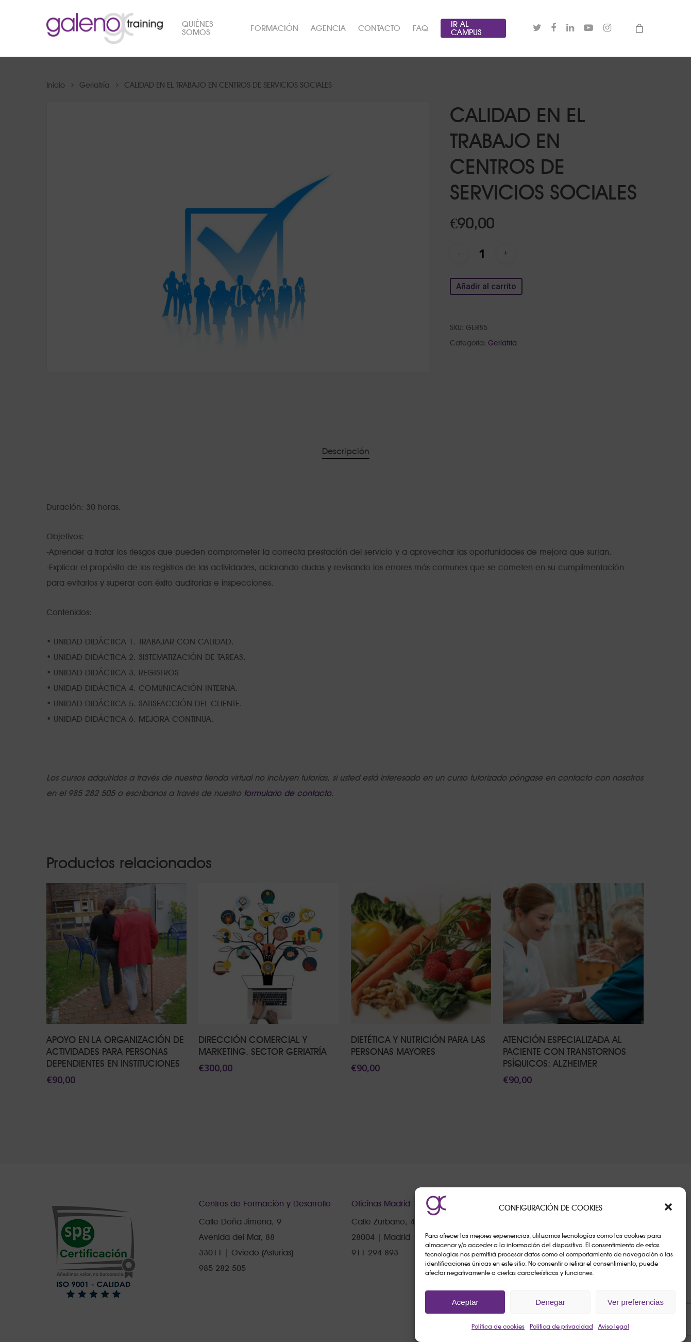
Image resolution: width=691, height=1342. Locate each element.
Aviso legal (613, 1326)
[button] (669, 1208)
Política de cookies (498, 1326)
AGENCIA (328, 28)
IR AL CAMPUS (466, 28)
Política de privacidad (561, 1326)
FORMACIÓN (274, 28)
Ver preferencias (636, 1302)
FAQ (420, 28)
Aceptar (465, 1302)
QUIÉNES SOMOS (197, 28)
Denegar (550, 1302)
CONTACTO (379, 28)
